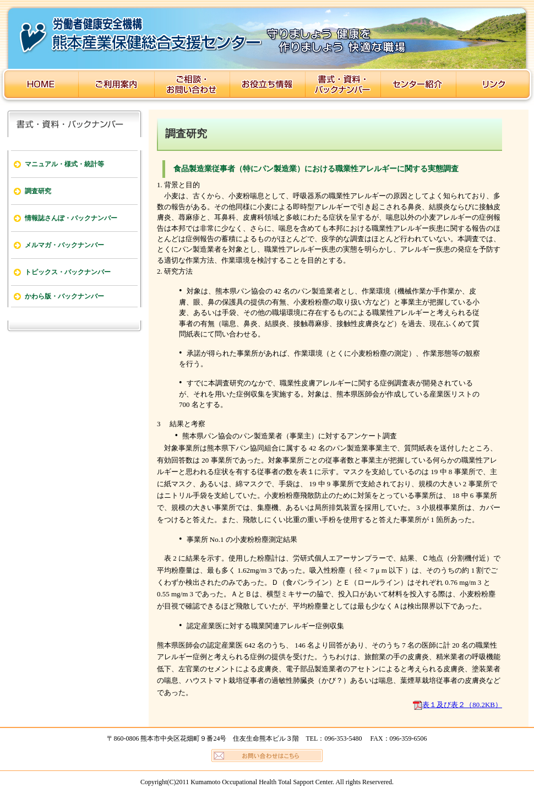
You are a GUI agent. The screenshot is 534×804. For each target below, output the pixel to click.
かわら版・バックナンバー (64, 296)
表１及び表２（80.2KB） (462, 704)
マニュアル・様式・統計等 (64, 164)
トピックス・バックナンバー (68, 272)
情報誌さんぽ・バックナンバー (71, 218)
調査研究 (38, 191)
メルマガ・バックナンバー (64, 245)
